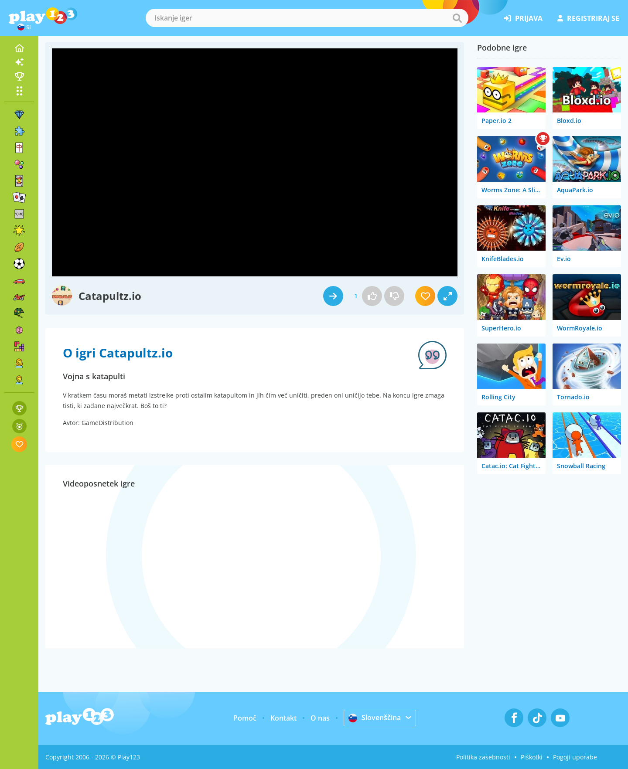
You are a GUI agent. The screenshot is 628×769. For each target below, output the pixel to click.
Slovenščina (374, 717)
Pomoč (244, 718)
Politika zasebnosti (483, 757)
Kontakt (283, 718)
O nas (320, 718)
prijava (523, 18)
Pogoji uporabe (575, 757)
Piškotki (532, 757)
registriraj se (588, 18)
